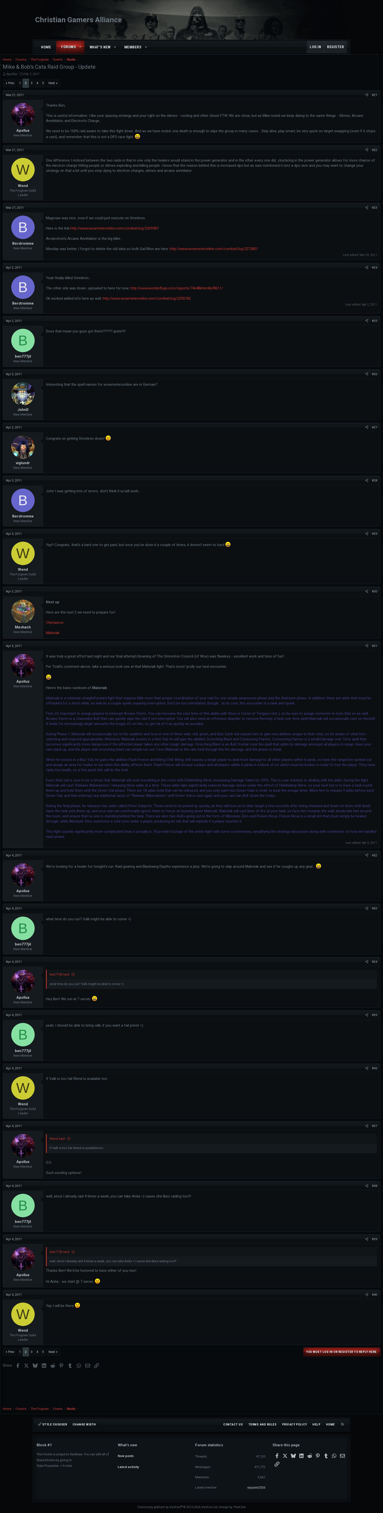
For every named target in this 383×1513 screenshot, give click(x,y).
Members (133, 47)
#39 (340, 1270)
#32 (340, 886)
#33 (340, 939)
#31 (340, 651)
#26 (340, 379)
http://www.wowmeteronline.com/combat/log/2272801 (248, 254)
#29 (340, 538)
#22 (340, 155)
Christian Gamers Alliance (78, 19)
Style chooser (52, 1424)
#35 (340, 1045)
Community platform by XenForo (178, 1507)
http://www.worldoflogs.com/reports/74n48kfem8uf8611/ (210, 293)
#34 (340, 992)
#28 (340, 485)
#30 (340, 596)
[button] (80, 47)
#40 (340, 1325)
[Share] (333, 100)
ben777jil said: (94, 1005)
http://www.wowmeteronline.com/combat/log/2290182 (181, 303)
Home (46, 47)
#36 (340, 1099)
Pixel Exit (240, 1507)
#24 (340, 272)
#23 (340, 212)
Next (86, 88)
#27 (340, 432)
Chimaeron (88, 627)
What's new (100, 47)
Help (316, 1424)
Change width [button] (84, 1424)
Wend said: (91, 1169)
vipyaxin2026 (256, 1487)
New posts (126, 1454)
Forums (68, 47)
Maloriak (86, 638)
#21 (340, 100)
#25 (340, 326)
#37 (340, 1156)
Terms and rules (262, 1424)
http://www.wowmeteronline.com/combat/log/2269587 (148, 233)
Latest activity (128, 1462)
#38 (340, 1216)
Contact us (233, 1424)
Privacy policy (294, 1424)
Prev (45, 88)
